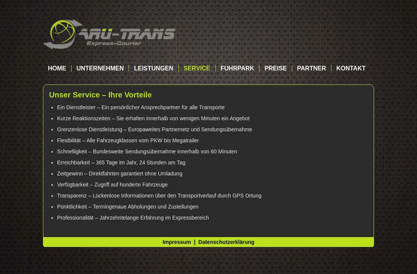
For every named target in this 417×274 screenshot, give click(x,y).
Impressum (176, 242)
